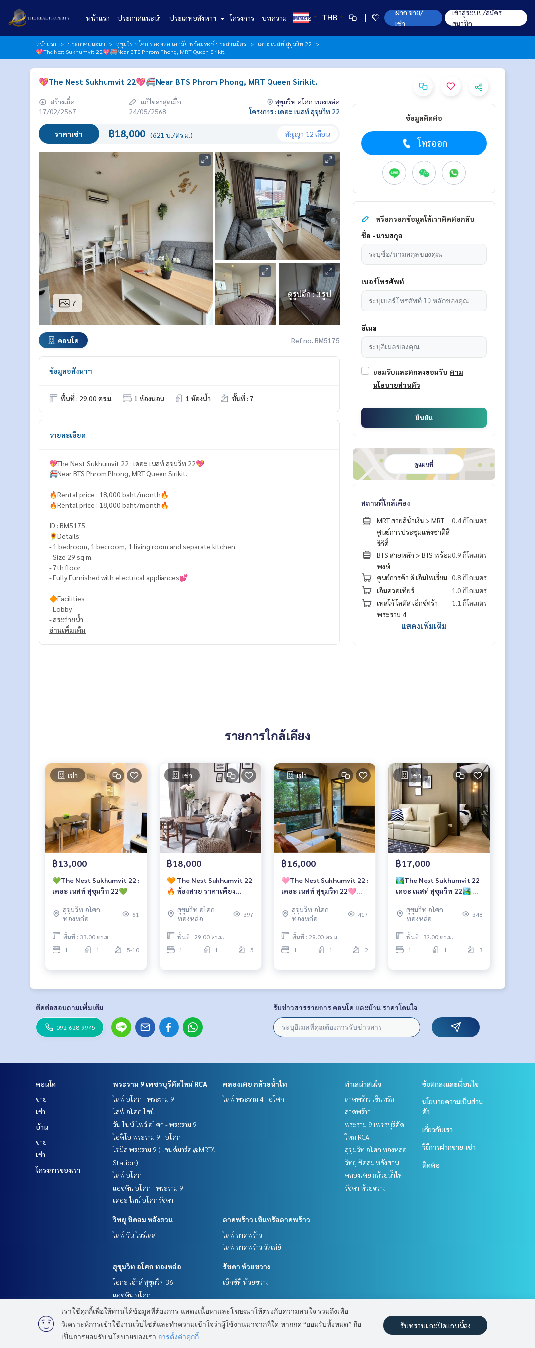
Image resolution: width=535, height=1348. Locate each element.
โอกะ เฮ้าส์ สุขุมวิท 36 (143, 1281)
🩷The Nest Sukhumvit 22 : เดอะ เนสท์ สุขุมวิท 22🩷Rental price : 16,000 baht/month (324, 892)
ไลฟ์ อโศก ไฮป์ (134, 1111)
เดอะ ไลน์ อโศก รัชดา (143, 1199)
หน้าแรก (98, 17)
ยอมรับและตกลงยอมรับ (410, 371)
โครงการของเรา (58, 1169)
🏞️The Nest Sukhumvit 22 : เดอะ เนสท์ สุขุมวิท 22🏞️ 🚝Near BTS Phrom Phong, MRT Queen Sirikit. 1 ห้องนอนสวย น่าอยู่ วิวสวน (439, 892)
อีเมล (369, 327)
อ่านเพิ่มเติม (67, 629)
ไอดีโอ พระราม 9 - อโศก (147, 1136)
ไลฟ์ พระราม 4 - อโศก (253, 1098)
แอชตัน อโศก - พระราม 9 (148, 1187)
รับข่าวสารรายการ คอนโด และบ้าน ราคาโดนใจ (345, 1007)
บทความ (274, 17)
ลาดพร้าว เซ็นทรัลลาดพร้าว (266, 1219)
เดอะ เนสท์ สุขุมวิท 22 (285, 44)
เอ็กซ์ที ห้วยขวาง (245, 1281)
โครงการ (242, 17)
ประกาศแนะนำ (139, 17)
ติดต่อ (303, 17)
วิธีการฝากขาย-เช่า (449, 1146)
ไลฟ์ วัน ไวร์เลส (134, 1234)
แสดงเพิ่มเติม (424, 626)
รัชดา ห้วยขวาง (246, 1266)
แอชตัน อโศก (132, 1294)
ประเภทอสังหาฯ (195, 17)
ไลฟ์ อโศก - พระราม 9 (143, 1098)
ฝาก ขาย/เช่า (409, 18)
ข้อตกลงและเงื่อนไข (450, 1083)
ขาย (41, 1098)
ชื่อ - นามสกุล (382, 235)
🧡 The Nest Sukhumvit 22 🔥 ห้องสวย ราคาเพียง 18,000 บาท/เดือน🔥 (209, 892)
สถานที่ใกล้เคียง (385, 502)
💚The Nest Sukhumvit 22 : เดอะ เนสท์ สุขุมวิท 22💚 (96, 891)
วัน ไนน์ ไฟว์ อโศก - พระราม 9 (155, 1124)
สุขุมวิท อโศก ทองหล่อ (147, 1266)
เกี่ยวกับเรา (437, 1129)
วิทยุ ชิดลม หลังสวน (143, 1219)
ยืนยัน (424, 417)
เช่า (40, 1111)
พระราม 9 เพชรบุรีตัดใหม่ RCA (160, 1083)
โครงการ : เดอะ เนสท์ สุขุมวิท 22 (294, 111)
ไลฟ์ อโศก (127, 1174)
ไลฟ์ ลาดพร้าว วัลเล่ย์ (252, 1247)
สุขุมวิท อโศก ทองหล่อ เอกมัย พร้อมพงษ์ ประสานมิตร (181, 44)
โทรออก (423, 143)
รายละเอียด (67, 434)
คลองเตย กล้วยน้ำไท (255, 1083)
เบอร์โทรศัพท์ (382, 281)
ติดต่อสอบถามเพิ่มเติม (70, 1007)
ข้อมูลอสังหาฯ (70, 370)
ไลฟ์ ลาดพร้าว (242, 1234)
